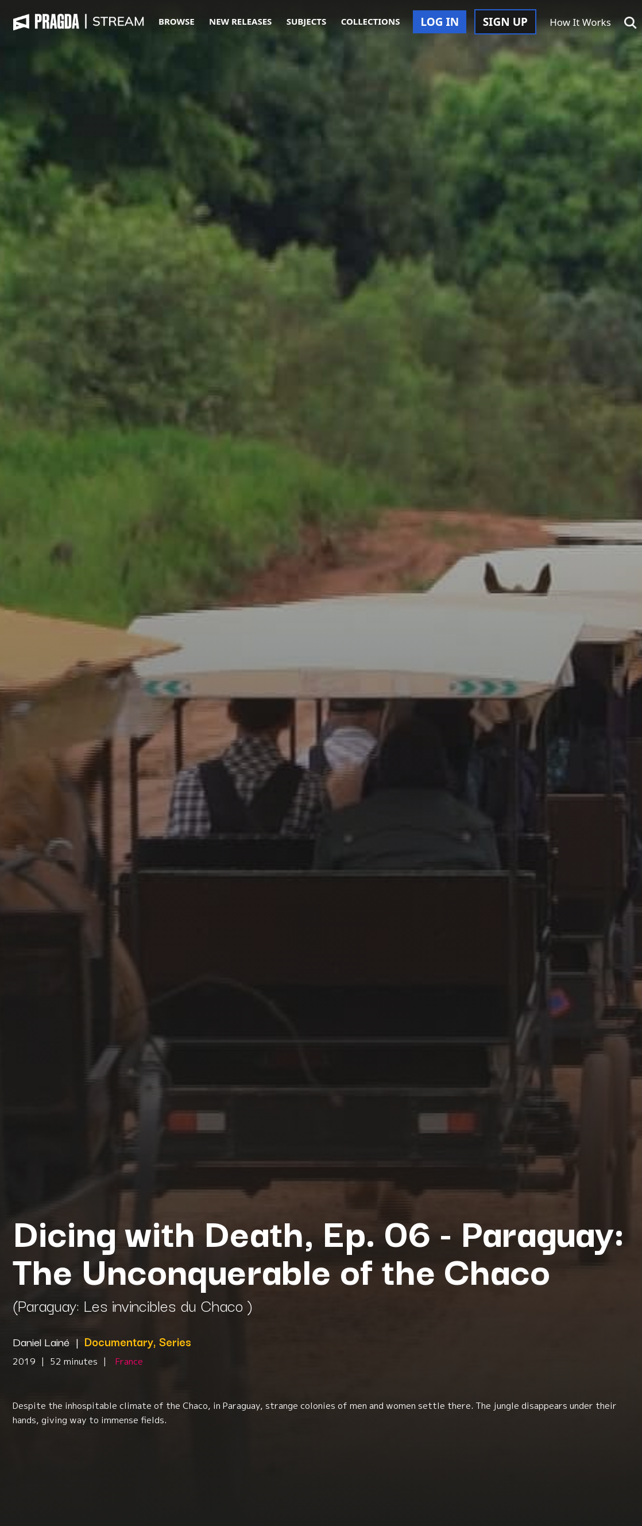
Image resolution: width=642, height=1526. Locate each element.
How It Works (580, 22)
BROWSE (176, 21)
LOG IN (439, 21)
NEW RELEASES (240, 21)
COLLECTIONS (370, 21)
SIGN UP (505, 21)
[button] (630, 23)
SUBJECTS (307, 21)
